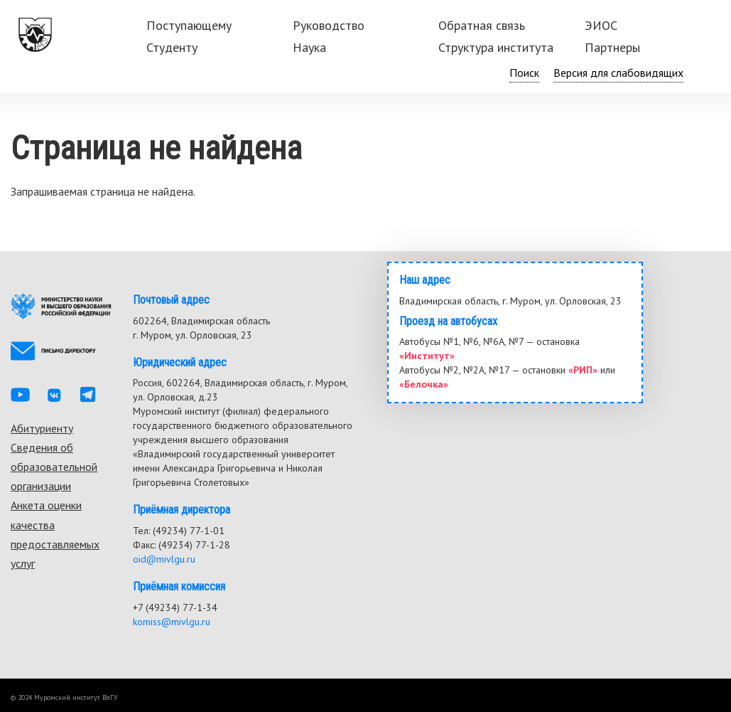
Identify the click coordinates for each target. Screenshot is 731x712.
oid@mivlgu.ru (164, 559)
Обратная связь (481, 25)
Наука (309, 47)
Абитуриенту (42, 428)
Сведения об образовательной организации (54, 466)
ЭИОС (601, 25)
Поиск (524, 72)
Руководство (328, 25)
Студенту (171, 47)
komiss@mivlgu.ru (171, 621)
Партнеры (612, 47)
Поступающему (189, 25)
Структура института (495, 47)
